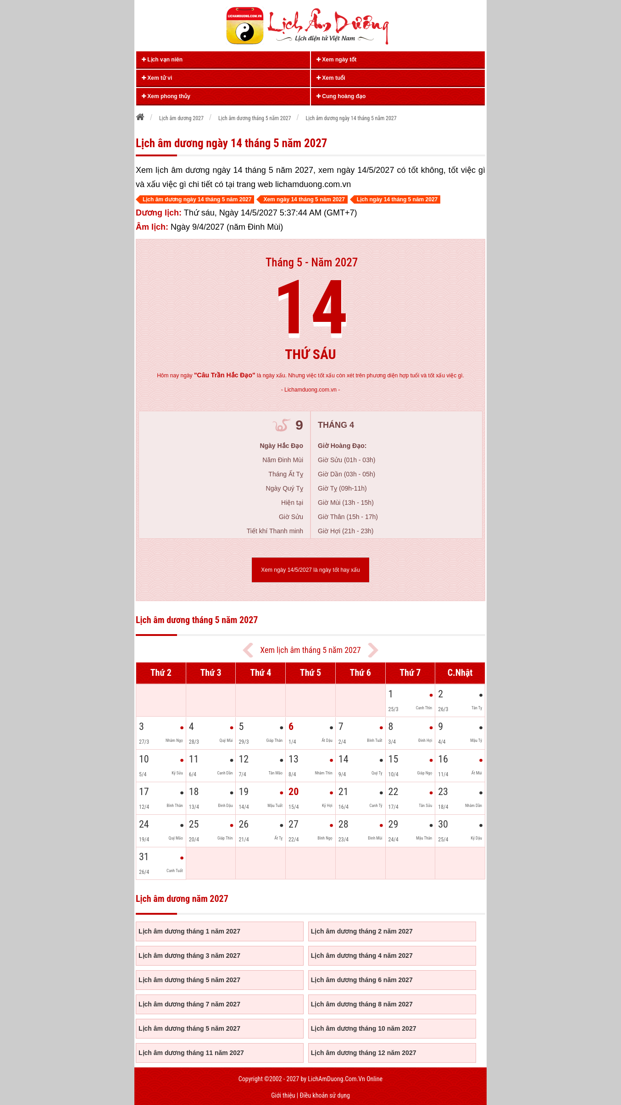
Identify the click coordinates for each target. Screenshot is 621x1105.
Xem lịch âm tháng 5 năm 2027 (310, 650)
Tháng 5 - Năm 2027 (312, 262)
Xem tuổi (330, 78)
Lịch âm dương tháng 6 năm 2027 (362, 979)
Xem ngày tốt (336, 59)
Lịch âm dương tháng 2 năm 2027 (362, 931)
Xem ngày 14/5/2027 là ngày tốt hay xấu (310, 570)
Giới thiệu (283, 1095)
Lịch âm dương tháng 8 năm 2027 (362, 1004)
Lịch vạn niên (162, 59)
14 (311, 308)
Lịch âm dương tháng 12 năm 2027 (363, 1052)
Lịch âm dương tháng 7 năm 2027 (189, 1004)
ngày (218, 375)
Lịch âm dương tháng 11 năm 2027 (191, 1052)
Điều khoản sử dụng (324, 1095)
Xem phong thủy (166, 96)
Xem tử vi (157, 78)
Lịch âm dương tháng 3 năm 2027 (189, 955)
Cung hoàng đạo (341, 96)
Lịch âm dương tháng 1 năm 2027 (189, 931)
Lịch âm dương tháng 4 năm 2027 (362, 955)
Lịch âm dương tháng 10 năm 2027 (363, 1028)
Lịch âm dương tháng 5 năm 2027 (189, 979)
